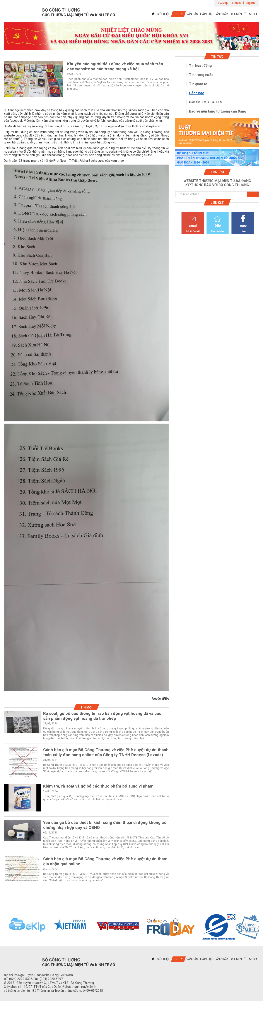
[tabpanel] (131, 36)
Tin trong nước (201, 75)
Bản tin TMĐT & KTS (205, 102)
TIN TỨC (178, 14)
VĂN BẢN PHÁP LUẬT (199, 14)
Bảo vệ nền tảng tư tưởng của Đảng (217, 111)
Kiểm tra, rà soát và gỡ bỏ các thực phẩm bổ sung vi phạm (98, 786)
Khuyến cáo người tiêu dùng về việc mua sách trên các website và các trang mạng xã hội (115, 66)
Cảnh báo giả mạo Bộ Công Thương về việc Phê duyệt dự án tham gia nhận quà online (105, 861)
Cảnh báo (196, 93)
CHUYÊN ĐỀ (238, 14)
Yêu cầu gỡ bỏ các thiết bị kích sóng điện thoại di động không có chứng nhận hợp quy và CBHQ (104, 825)
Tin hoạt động (200, 66)
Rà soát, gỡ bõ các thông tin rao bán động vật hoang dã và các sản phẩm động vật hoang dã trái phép (102, 716)
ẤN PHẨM (222, 14)
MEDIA (253, 14)
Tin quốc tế (198, 84)
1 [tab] (131, 46)
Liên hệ (236, 3)
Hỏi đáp (223, 3)
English (250, 3)
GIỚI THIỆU (163, 14)
